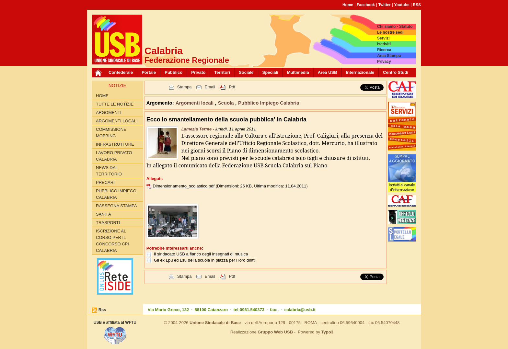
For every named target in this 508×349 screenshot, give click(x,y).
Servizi (383, 38)
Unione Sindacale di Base (215, 322)
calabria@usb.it (299, 309)
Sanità (103, 214)
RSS (417, 5)
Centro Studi (395, 72)
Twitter (384, 5)
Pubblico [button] (173, 72)
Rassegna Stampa (116, 205)
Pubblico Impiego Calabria (116, 194)
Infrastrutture (115, 144)
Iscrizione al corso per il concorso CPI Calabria (112, 241)
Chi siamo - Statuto (394, 26)
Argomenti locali (117, 120)
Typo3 (327, 332)
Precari (105, 182)
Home (347, 5)
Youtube (402, 5)
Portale (149, 72)
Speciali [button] (270, 72)
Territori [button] (222, 72)
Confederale (121, 72)
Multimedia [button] (298, 72)
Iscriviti (384, 44)
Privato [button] (198, 72)
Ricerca (384, 50)
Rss (102, 309)
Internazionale (360, 72)
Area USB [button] (327, 72)
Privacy (384, 61)
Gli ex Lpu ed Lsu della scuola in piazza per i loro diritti (205, 260)
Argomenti (108, 112)
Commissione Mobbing (111, 132)
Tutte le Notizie (114, 104)
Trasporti (108, 222)
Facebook (366, 5)
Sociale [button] (246, 72)
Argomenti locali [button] (195, 103)
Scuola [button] (226, 103)
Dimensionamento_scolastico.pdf (184, 186)
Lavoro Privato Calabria (114, 156)
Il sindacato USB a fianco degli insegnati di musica (201, 254)
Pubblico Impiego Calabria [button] (268, 103)
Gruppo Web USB (275, 332)
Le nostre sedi (390, 32)
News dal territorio (109, 170)
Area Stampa (389, 55)
